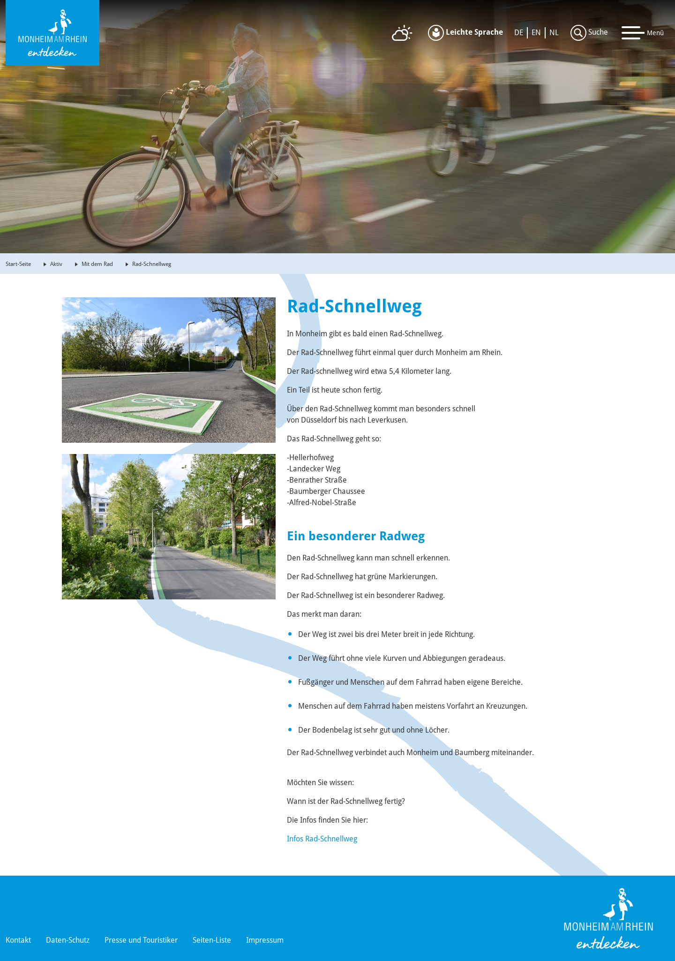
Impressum (265, 940)
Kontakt (18, 940)
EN (536, 32)
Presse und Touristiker (141, 940)
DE (518, 32)
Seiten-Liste (212, 940)
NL (554, 32)
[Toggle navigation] (643, 32)
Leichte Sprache (465, 33)
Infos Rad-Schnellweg (322, 838)
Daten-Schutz (68, 940)
